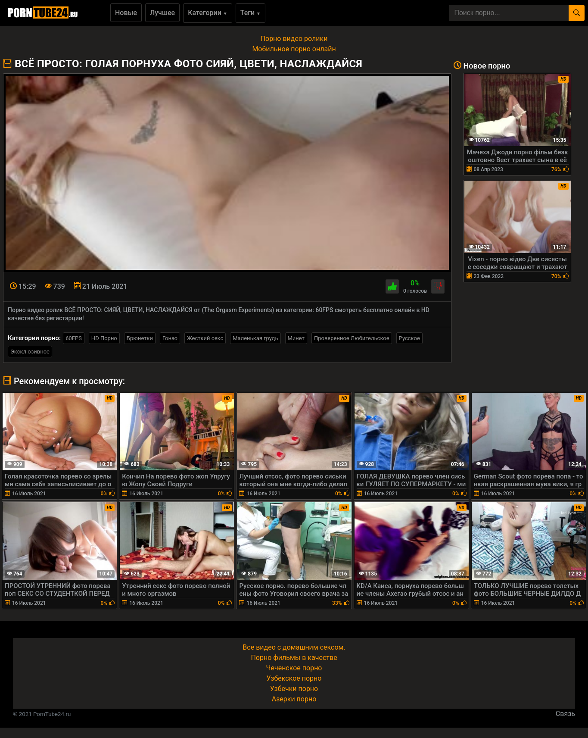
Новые (126, 13)
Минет (296, 338)
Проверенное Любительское (351, 338)
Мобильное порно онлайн (294, 49)
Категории (207, 13)
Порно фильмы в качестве (294, 658)
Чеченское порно (294, 668)
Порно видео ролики (294, 38)
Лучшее (162, 13)
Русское (409, 338)
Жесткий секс (205, 338)
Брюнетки (140, 338)
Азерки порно (294, 699)
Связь (565, 714)
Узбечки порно (294, 689)
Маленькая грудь (255, 338)
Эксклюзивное (30, 351)
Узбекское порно (294, 678)
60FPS (73, 338)
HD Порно (104, 338)
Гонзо (169, 338)
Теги (250, 13)
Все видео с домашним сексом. (294, 647)
